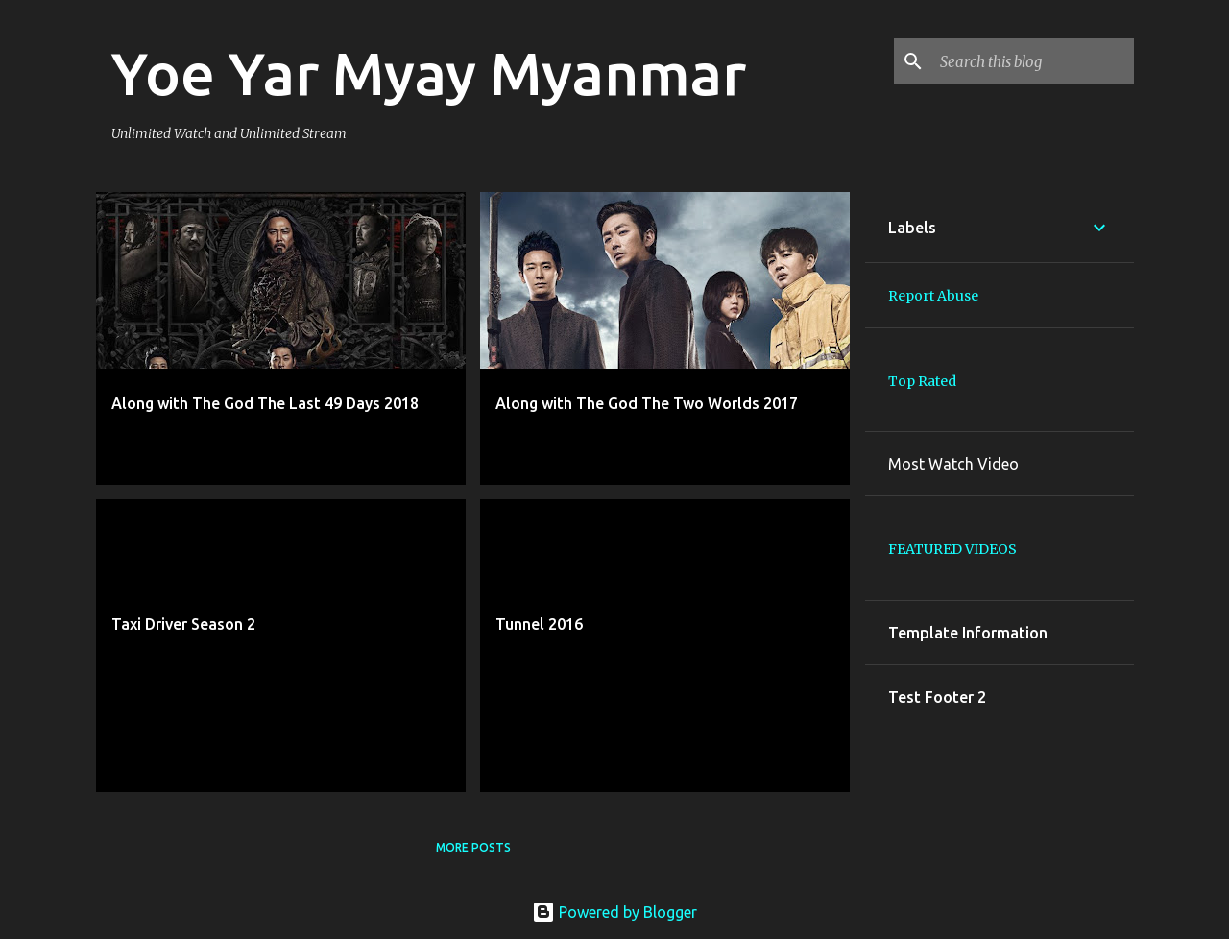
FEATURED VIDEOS (952, 549)
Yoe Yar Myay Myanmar (428, 73)
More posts (473, 847)
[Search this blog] (1033, 61)
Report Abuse (933, 295)
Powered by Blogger (614, 912)
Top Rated (922, 381)
